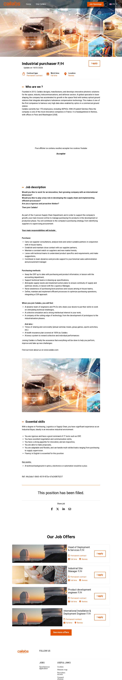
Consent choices (60, 653)
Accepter (61, 154)
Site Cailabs (41, 4)
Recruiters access (61, 648)
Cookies (60, 641)
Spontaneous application (44, 642)
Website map (62, 644)
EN (113, 4)
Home (28, 4)
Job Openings (95, 4)
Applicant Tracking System (61, 675)
